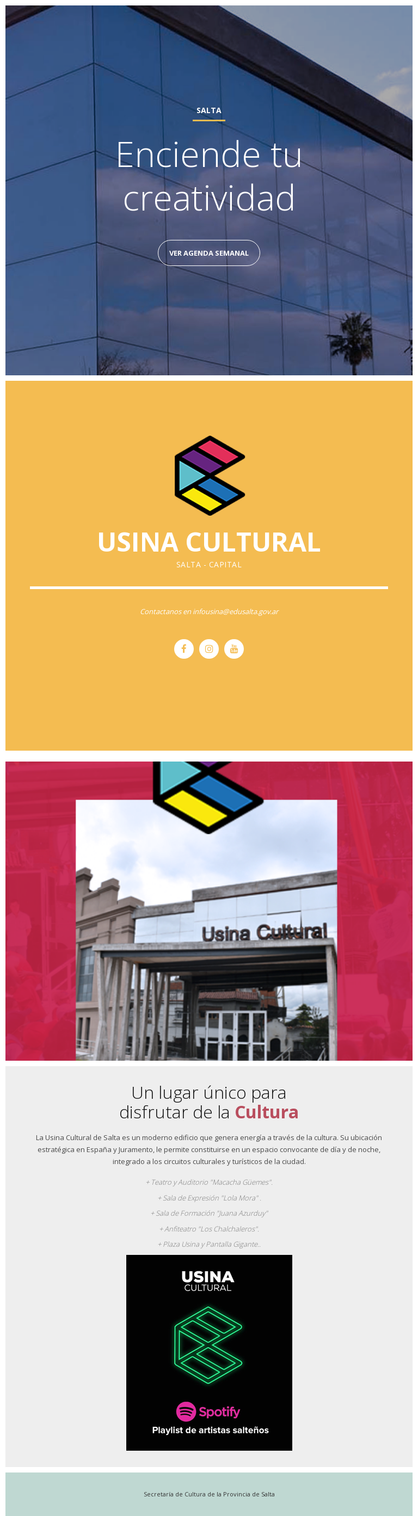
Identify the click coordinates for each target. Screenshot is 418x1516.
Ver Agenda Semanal (209, 253)
